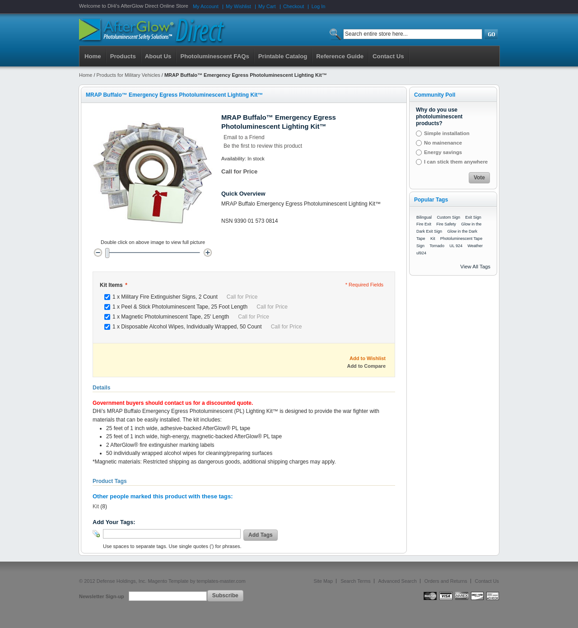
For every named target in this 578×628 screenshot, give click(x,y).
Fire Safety (446, 224)
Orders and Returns (445, 581)
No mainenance (443, 142)
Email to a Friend (244, 137)
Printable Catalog (282, 56)
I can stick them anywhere (456, 161)
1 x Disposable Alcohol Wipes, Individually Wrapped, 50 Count (207, 326)
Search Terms (355, 581)
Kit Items (113, 285)
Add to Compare (366, 366)
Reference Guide (340, 56)
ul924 (421, 253)
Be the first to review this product (263, 146)
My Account (206, 6)
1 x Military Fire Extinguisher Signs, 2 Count (184, 297)
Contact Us (487, 581)
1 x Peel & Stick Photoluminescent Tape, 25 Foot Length (200, 307)
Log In (319, 6)
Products (123, 56)
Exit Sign (473, 217)
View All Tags (475, 266)
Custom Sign (448, 217)
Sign (420, 246)
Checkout (293, 6)
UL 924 (455, 246)
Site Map (323, 581)
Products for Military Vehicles (128, 75)
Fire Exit (423, 224)
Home (92, 56)
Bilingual (424, 217)
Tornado (436, 246)
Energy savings (443, 152)
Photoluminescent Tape (461, 238)
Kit (96, 506)
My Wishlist (238, 6)
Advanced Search (397, 581)
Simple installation (447, 133)
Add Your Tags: (114, 522)
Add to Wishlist (368, 358)
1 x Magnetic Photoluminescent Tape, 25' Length (190, 317)
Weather (475, 246)
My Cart (267, 6)
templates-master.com (220, 581)
